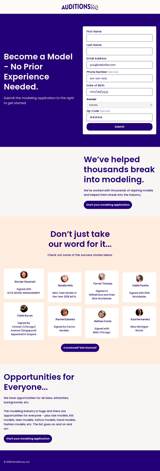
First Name (94, 31)
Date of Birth (95, 85)
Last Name (94, 45)
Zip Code (98, 111)
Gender (91, 99)
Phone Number (102, 72)
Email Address (96, 58)
